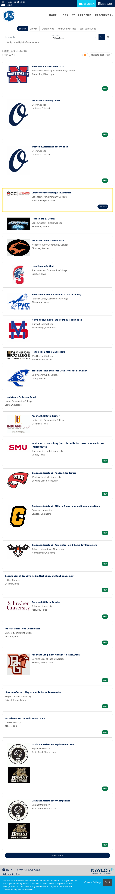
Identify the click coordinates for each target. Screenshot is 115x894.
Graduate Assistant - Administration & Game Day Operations (64, 544)
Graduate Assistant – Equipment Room (53, 744)
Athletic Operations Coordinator (22, 628)
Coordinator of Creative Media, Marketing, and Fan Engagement (39, 575)
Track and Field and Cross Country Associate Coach (59, 370)
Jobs (64, 15)
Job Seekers (87, 4)
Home (53, 15)
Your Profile (81, 15)
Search (22, 28)
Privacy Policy (11, 874)
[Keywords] (27, 37)
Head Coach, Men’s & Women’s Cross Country (56, 294)
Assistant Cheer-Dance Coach (48, 240)
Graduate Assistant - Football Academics (54, 472)
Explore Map (47, 28)
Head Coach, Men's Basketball (48, 351)
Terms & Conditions (27, 870)
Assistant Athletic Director (46, 601)
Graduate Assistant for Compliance (51, 800)
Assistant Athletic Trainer (45, 415)
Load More (57, 855)
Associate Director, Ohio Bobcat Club (25, 718)
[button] (108, 37)
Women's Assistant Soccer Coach (50, 146)
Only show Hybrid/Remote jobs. (23, 42)
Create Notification (100, 54)
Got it (108, 882)
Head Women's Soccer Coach (20, 396)
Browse (33, 28)
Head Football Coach (43, 218)
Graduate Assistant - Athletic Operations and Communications (66, 505)
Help (7, 870)
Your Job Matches (67, 28)
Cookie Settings (92, 882)
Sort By (7, 54)
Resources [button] (103, 15)
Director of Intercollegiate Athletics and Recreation (33, 692)
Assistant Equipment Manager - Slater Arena (56, 654)
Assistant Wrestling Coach (46, 100)
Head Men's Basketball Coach (48, 66)
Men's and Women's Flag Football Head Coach (57, 319)
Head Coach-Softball (43, 266)
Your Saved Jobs (88, 28)
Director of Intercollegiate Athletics (51, 192)
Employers (105, 4)
